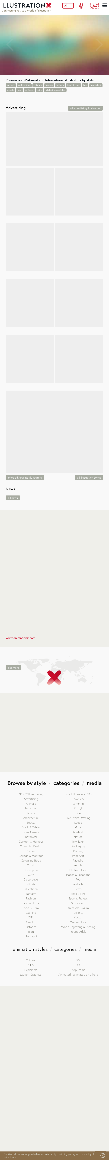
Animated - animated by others (78, 974)
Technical (78, 912)
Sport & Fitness (78, 898)
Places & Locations (78, 875)
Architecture (31, 818)
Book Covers (31, 832)
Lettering (78, 803)
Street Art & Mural (78, 908)
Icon (31, 931)
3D (78, 965)
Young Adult (78, 931)
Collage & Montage (31, 856)
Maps (78, 827)
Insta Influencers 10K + (78, 794)
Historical (31, 927)
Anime (31, 813)
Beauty (30, 822)
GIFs (31, 917)
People (78, 865)
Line (78, 813)
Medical (78, 832)
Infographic (31, 936)
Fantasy (31, 894)
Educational (30, 889)
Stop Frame (78, 970)
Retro (78, 889)
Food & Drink (31, 908)
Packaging (78, 846)
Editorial (31, 884)
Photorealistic (78, 870)
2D (78, 960)
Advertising (31, 799)
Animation (30, 808)
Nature (78, 837)
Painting (78, 851)
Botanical (31, 837)
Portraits (78, 884)
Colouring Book (31, 860)
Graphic (31, 922)
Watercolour (78, 922)
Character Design (31, 846)
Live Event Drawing (78, 818)
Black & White (31, 827)
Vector (78, 917)
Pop (78, 879)
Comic (31, 865)
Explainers (30, 970)
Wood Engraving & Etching (78, 927)
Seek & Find (78, 894)
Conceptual (31, 870)
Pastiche (78, 860)
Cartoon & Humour (31, 841)
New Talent (78, 841)
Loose (78, 822)
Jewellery (78, 799)
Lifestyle (78, 808)
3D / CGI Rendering (31, 794)
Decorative (31, 879)
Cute (31, 875)
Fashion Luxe (31, 903)
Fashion (31, 898)
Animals (31, 803)
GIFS (31, 965)
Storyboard (78, 903)
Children (31, 851)
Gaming (31, 912)
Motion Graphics (31, 974)
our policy (86, 1154)
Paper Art (78, 856)
